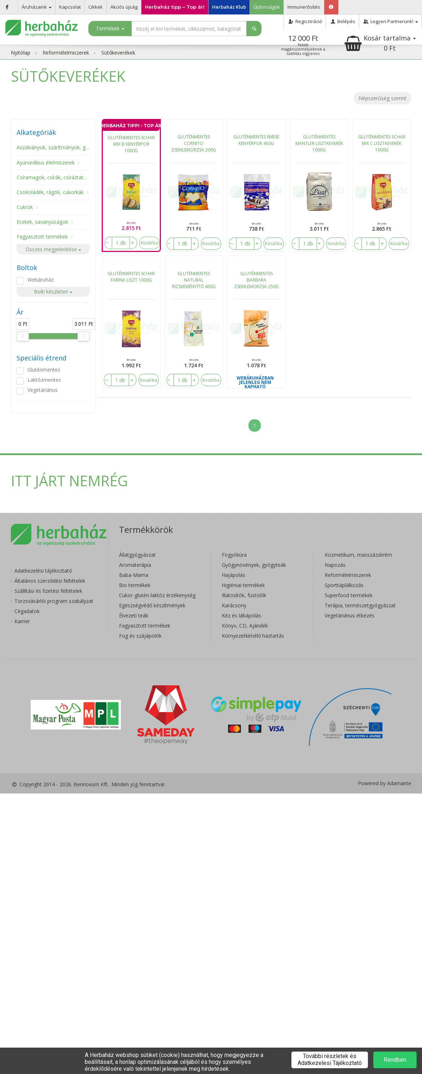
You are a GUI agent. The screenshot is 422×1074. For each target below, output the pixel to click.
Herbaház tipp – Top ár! (175, 7)
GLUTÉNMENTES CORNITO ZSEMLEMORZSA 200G (193, 143)
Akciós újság (123, 7)
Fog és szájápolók (140, 635)
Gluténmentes (43, 369)
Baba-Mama (133, 575)
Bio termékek (134, 585)
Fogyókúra (234, 554)
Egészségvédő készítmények (152, 605)
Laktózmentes (44, 379)
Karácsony (234, 605)
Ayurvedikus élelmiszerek (46, 162)
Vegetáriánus (42, 389)
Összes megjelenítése (53, 249)
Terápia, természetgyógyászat (360, 605)
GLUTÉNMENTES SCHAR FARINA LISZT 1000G (131, 276)
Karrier (22, 621)
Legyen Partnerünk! (390, 21)
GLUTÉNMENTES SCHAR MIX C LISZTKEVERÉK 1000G (381, 143)
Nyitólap (20, 52)
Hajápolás (233, 575)
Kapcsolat (70, 7)
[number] (121, 243)
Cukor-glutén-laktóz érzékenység (157, 595)
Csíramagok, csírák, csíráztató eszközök (63, 177)
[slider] (23, 336)
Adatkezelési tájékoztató (43, 570)
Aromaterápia (135, 564)
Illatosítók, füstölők (244, 595)
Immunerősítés (303, 7)
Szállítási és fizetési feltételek (48, 590)
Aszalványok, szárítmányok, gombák (59, 147)
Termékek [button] (110, 28)
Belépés (342, 21)
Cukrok (25, 207)
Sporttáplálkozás (344, 585)
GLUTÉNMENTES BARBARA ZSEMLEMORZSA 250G (256, 280)
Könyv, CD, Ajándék (245, 625)
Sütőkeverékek (118, 52)
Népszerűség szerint (382, 98)
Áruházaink (37, 7)
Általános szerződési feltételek (49, 580)
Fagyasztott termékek (42, 236)
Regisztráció (304, 21)
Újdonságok (267, 7)
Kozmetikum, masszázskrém (358, 554)
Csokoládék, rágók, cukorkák (50, 192)
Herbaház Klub (229, 7)
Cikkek (95, 7)
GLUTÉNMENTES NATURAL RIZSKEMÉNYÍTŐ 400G (194, 280)
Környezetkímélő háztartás (253, 635)
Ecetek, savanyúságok (42, 221)
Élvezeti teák (133, 615)
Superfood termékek (349, 595)
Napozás (335, 564)
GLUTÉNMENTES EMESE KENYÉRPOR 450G (256, 140)
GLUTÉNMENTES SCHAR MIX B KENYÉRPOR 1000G (131, 144)
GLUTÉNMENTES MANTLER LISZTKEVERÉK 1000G (319, 143)
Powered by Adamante (384, 783)
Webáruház (40, 279)
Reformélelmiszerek (66, 52)
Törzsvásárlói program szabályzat (53, 601)
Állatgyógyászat (137, 554)
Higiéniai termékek (243, 585)
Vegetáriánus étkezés (349, 615)
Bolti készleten (53, 291)
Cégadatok (27, 611)
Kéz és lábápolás (241, 615)
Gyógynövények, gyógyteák (254, 564)
